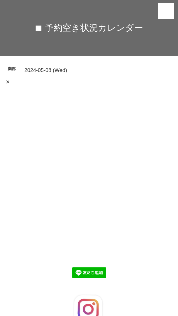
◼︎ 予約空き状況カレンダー (89, 28)
